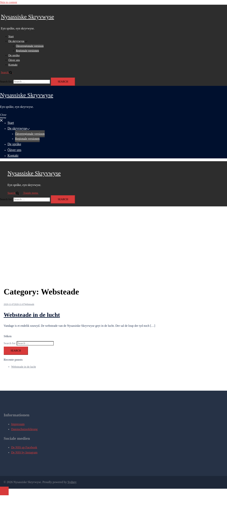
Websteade (29, 304)
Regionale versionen (27, 50)
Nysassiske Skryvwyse (27, 16)
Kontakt (12, 64)
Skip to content (8, 2)
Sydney (72, 482)
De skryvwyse (16, 41)
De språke (14, 55)
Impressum (18, 424)
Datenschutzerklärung (24, 429)
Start (11, 36)
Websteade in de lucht (32, 314)
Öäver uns (14, 59)
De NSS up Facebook (24, 447)
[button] (8, 72)
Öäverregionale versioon (30, 45)
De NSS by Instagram (24, 452)
